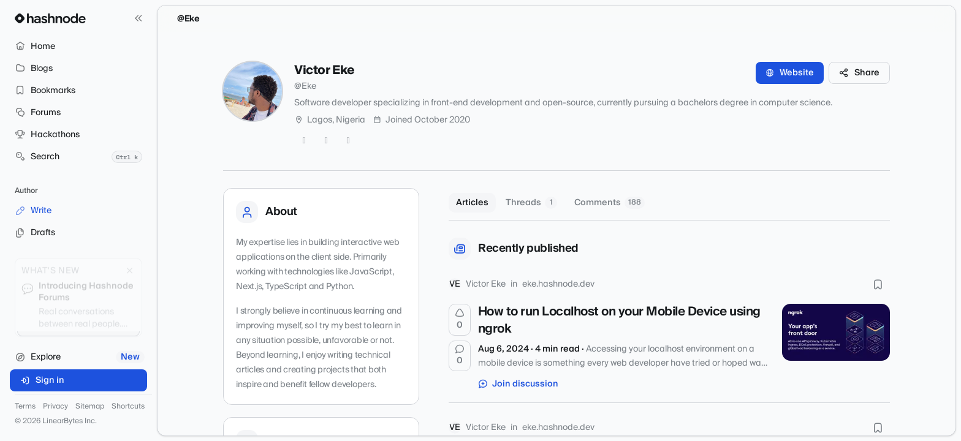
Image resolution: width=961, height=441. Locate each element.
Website (789, 73)
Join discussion (518, 384)
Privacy (55, 407)
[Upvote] (460, 320)
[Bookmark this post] (877, 284)
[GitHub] (326, 141)
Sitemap (89, 407)
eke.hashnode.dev (558, 284)
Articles (472, 202)
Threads (531, 202)
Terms (25, 407)
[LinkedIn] (348, 141)
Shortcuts (128, 407)
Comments (609, 202)
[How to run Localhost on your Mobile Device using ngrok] (836, 332)
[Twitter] (304, 141)
